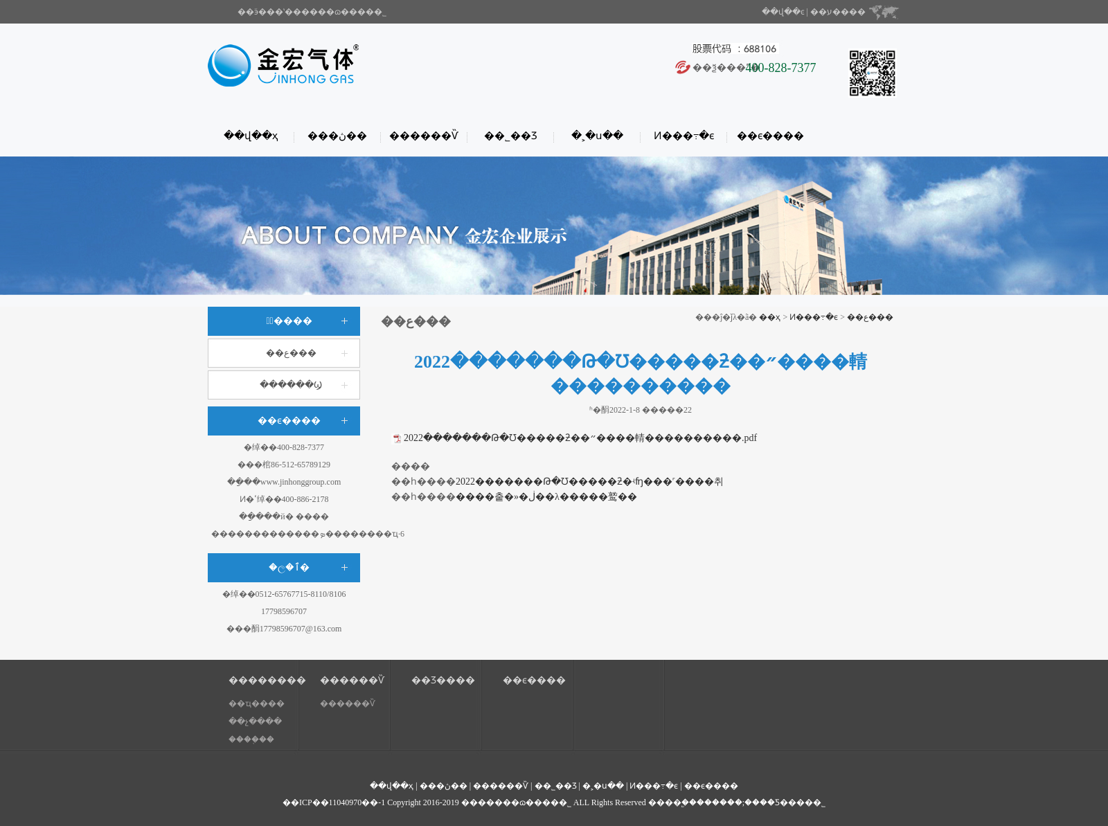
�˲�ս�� (597, 135)
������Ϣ (291, 384)
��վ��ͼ (783, 12)
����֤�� (251, 739)
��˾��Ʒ (510, 135)
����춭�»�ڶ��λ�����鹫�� (546, 497)
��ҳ (769, 317)
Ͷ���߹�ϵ (684, 135)
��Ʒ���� (443, 680)
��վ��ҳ (251, 135)
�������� (264, 680)
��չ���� (255, 721)
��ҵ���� (257, 703)
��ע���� (838, 12)
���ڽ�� (337, 135)
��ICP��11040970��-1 (334, 802)
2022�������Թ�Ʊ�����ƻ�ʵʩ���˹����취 (590, 481)
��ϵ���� (770, 135)
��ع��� (291, 353)
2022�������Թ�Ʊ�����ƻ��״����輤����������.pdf (580, 438)
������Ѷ (423, 135)
